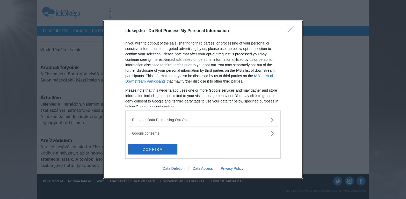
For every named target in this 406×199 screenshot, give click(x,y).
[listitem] (203, 120)
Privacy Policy (232, 168)
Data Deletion (174, 168)
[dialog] (203, 99)
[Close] (293, 31)
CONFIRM (152, 149)
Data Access (203, 168)
